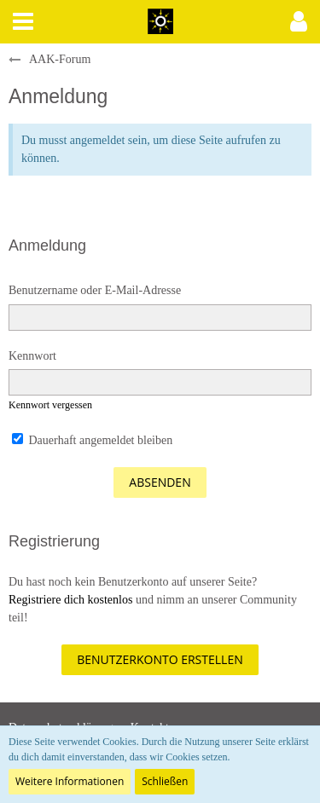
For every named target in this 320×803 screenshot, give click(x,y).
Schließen (165, 781)
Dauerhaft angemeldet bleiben (92, 440)
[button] (23, 22)
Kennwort (32, 356)
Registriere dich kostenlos (70, 599)
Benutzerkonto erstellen (159, 659)
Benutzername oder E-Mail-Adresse (95, 290)
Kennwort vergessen (50, 405)
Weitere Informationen (69, 781)
